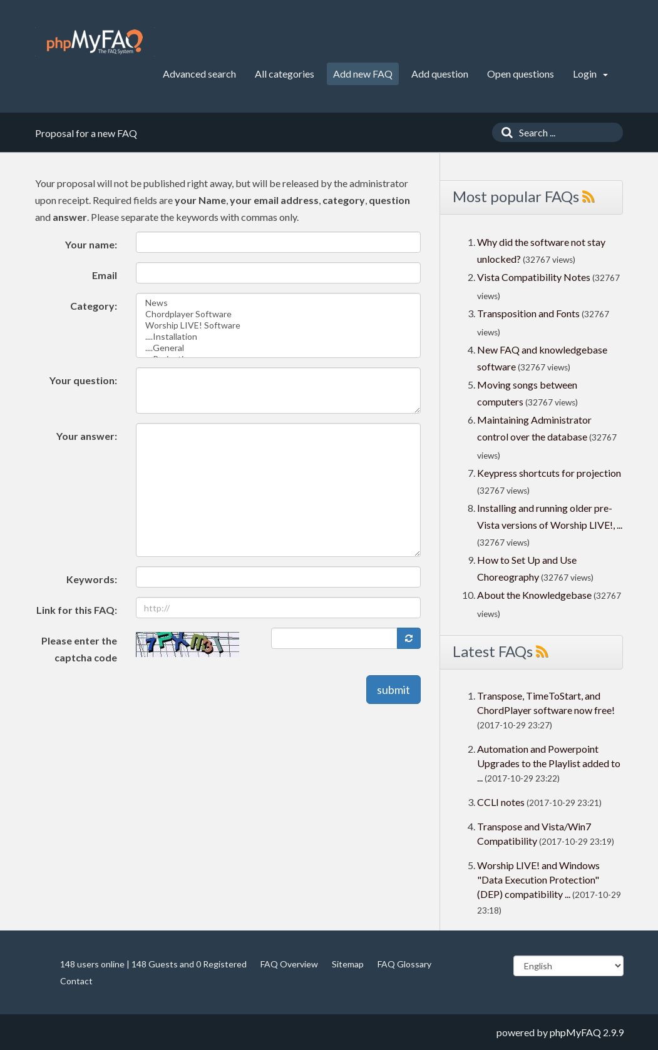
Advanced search (199, 73)
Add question (439, 73)
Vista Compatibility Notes (533, 277)
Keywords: (91, 579)
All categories (284, 73)
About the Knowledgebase (534, 595)
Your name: (91, 244)
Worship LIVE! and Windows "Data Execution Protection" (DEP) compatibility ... (538, 879)
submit (393, 689)
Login (590, 73)
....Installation (278, 336)
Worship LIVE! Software (278, 325)
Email (104, 275)
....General (278, 348)
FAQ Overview (289, 964)
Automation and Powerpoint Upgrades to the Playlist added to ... (548, 763)
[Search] (504, 132)
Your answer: (86, 436)
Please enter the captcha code (79, 649)
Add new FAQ (363, 73)
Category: (93, 306)
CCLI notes (501, 802)
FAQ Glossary (404, 964)
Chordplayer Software (278, 314)
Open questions (520, 73)
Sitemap (348, 964)
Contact (76, 981)
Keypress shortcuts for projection (549, 473)
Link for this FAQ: (76, 610)
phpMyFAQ (575, 1032)
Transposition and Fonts (528, 313)
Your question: (83, 380)
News (278, 302)
